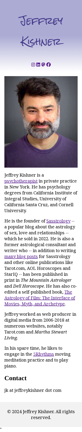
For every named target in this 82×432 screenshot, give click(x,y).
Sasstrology (58, 221)
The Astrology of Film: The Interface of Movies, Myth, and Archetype (39, 298)
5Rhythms (43, 354)
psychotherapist (21, 181)
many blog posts (21, 256)
